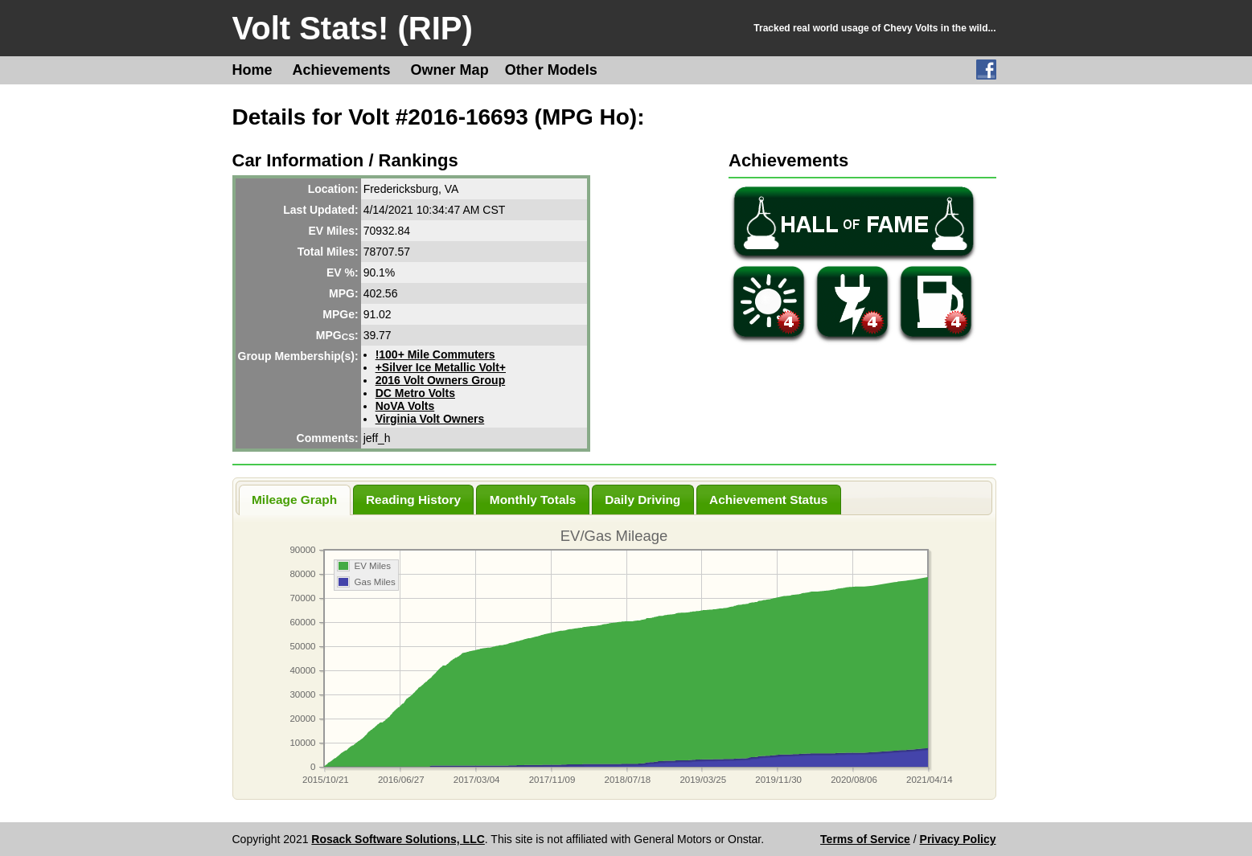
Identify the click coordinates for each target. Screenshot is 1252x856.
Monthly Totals (533, 499)
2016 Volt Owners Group (441, 380)
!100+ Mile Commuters (435, 354)
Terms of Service (865, 839)
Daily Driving (642, 499)
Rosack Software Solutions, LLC (397, 839)
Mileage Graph (294, 499)
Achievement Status (768, 499)
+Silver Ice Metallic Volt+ (441, 367)
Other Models (551, 70)
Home (252, 70)
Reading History (413, 499)
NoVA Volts (405, 405)
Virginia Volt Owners (430, 418)
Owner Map (450, 70)
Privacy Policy (958, 839)
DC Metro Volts (415, 393)
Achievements (342, 70)
